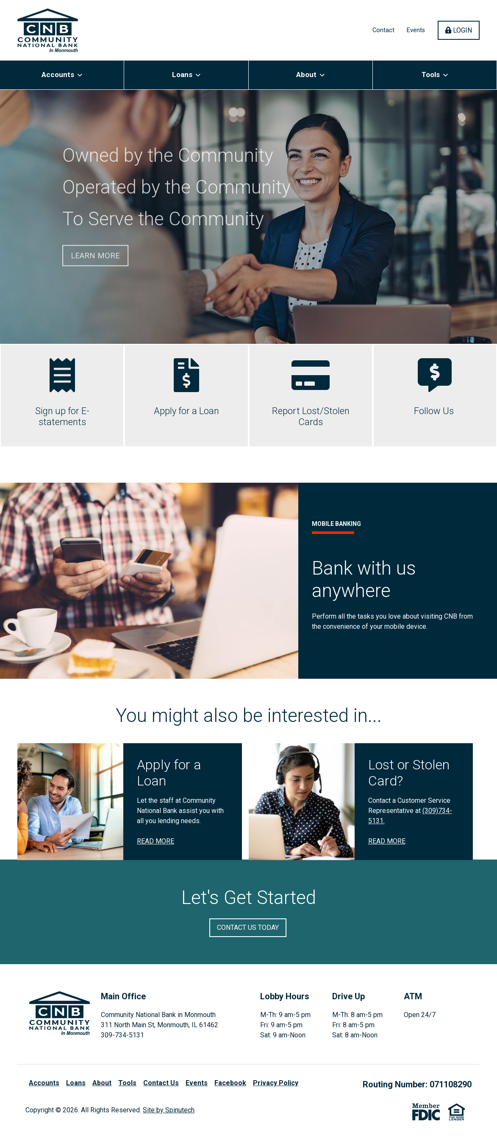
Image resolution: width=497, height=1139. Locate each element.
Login (462, 30)
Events (416, 30)
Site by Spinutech (168, 1110)
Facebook (230, 1083)
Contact (383, 30)
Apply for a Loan (186, 411)
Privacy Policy (275, 1083)
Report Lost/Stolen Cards (311, 416)
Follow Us (435, 411)
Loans (186, 74)
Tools (435, 74)
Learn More (95, 255)
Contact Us (161, 1083)
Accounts (62, 74)
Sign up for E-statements (62, 416)
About (310, 74)
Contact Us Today (248, 927)
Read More (155, 893)
